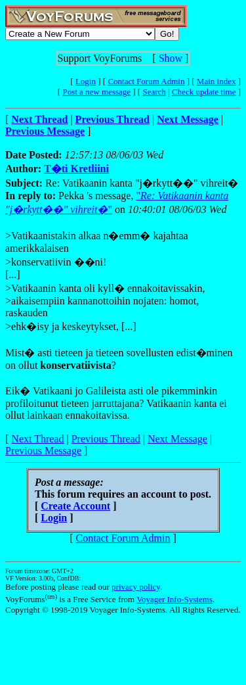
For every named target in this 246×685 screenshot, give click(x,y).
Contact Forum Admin (146, 81)
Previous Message (43, 450)
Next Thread (37, 438)
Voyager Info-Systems (174, 599)
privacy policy (136, 587)
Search (153, 92)
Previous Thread (106, 438)
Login (85, 81)
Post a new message (96, 92)
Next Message (177, 438)
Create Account (75, 505)
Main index (216, 81)
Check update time (204, 92)
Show (170, 58)
